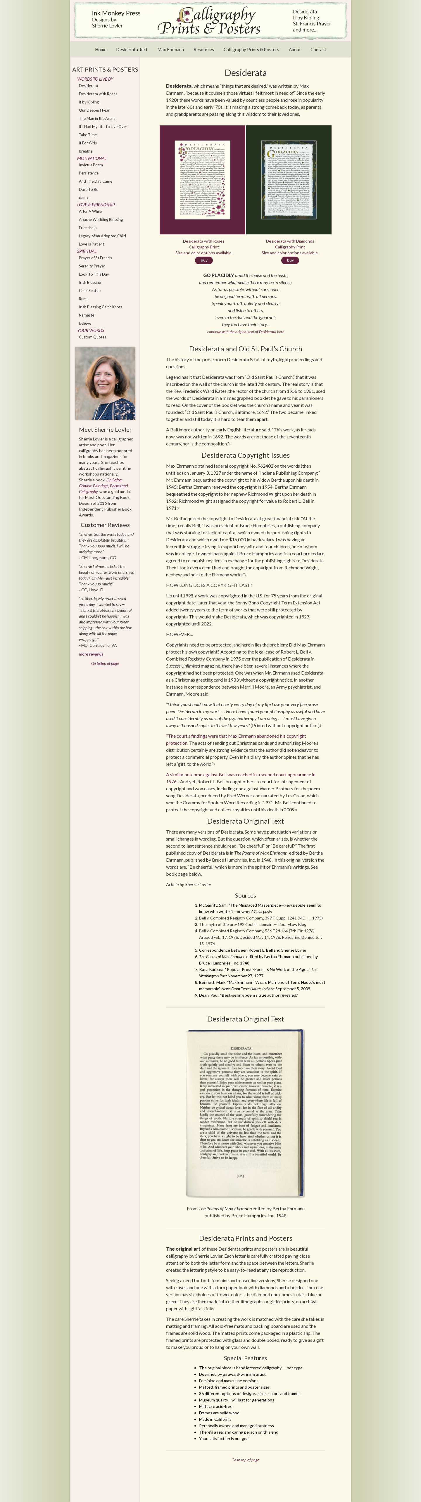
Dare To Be (88, 189)
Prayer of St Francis (95, 257)
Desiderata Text (132, 49)
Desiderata (88, 85)
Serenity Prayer (92, 266)
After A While (90, 211)
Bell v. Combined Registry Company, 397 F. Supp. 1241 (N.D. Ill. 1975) (261, 917)
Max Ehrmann (170, 49)
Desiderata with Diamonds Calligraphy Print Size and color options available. (290, 251)
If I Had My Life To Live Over (103, 126)
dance (84, 197)
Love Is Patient (91, 244)
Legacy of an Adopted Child (102, 236)
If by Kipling (89, 102)
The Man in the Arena (97, 118)
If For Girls (88, 143)
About (295, 49)
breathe (85, 151)
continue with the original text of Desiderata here (245, 331)
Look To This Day (94, 274)
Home (100, 49)
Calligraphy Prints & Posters (251, 49)
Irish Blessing (90, 282)
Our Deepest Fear (94, 110)
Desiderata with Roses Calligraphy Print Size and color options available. (203, 251)
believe (85, 323)
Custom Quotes (92, 337)
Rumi (83, 298)
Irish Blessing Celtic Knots (100, 307)
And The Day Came (95, 181)
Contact (318, 49)
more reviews (91, 653)
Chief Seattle (90, 290)
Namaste (86, 315)
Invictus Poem (91, 165)
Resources (204, 49)
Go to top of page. (246, 1460)
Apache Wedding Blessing (101, 219)
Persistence (89, 173)
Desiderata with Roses (98, 93)
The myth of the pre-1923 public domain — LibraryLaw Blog (252, 924)
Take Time (88, 134)
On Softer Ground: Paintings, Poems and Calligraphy (103, 485)
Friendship (88, 227)
